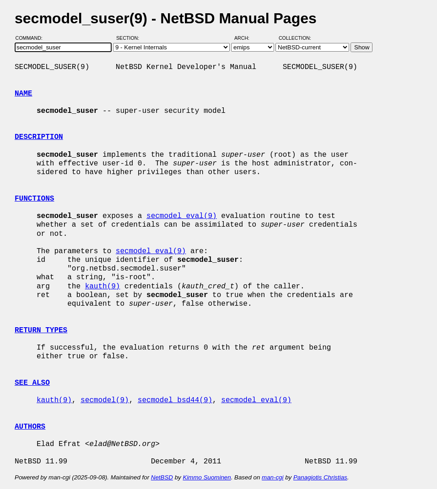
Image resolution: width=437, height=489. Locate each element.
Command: (32, 38)
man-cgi (272, 477)
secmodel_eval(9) (181, 216)
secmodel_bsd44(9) (175, 400)
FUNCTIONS (34, 199)
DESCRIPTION (39, 137)
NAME (23, 94)
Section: (129, 38)
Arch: (246, 38)
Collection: (295, 38)
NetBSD (162, 477)
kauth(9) (102, 287)
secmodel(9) (105, 400)
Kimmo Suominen (207, 477)
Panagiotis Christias (320, 477)
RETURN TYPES (41, 330)
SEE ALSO (32, 383)
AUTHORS (30, 427)
